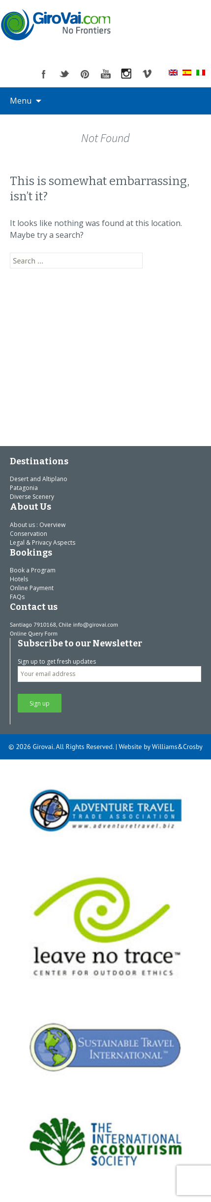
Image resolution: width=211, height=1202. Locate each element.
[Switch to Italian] (200, 72)
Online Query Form (34, 633)
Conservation (28, 533)
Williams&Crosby (177, 746)
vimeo (147, 74)
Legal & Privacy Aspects (42, 542)
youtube (106, 74)
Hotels (19, 579)
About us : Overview (37, 525)
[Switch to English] (173, 72)
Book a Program (33, 570)
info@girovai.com (95, 624)
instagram (126, 74)
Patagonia (24, 488)
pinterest (85, 74)
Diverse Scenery (32, 496)
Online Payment (32, 588)
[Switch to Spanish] (186, 72)
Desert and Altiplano (38, 479)
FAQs (17, 597)
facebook (44, 74)
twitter (64, 74)
